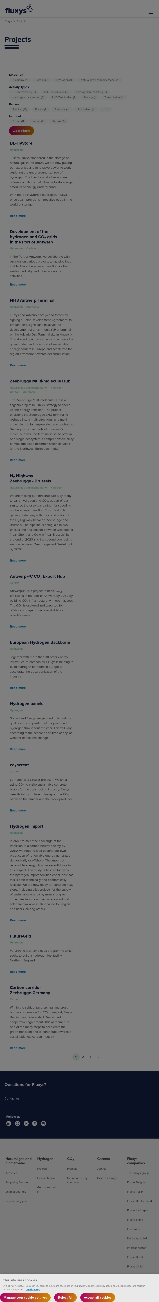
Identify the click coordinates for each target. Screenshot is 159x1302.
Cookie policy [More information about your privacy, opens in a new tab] (33, 1291)
